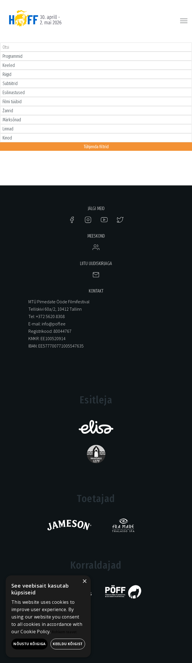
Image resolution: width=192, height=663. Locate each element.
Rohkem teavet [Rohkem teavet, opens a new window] (64, 632)
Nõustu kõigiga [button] (29, 643)
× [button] (84, 581)
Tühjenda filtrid (96, 146)
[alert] (48, 616)
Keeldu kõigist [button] (68, 643)
